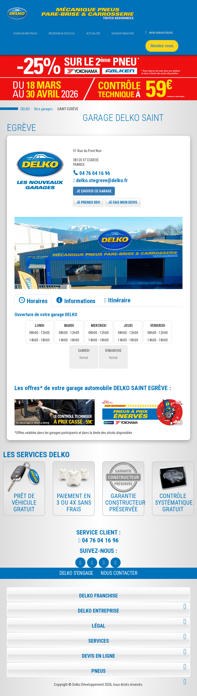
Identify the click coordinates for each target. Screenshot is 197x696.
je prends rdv (88, 202)
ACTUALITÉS (93, 33)
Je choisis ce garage (93, 191)
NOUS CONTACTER (119, 573)
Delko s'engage (76, 573)
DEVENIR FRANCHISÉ (122, 33)
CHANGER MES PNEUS (25, 33)
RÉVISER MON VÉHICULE (62, 33)
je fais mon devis (122, 202)
